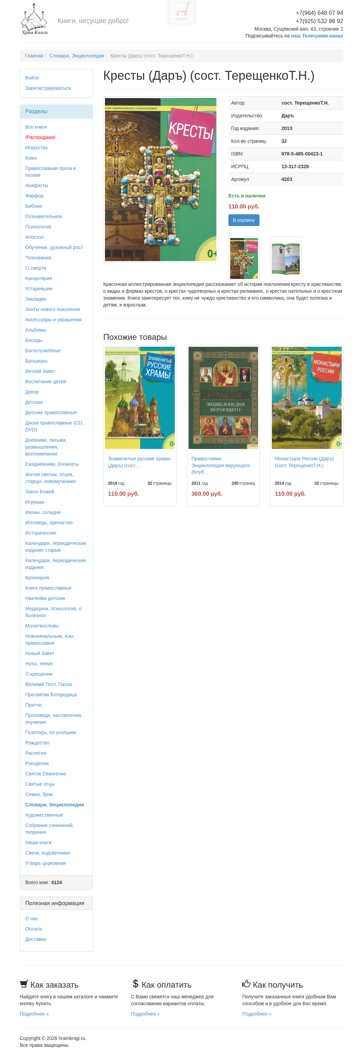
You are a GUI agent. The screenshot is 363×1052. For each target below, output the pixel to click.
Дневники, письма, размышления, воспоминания (46, 447)
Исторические (41, 533)
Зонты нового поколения (53, 309)
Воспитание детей (45, 381)
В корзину (244, 220)
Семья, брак (39, 794)
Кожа (31, 158)
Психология (38, 226)
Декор (32, 392)
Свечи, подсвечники (47, 853)
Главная (34, 55)
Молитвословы (42, 626)
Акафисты (36, 185)
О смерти (35, 268)
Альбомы (35, 330)
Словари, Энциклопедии (77, 55)
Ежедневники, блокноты (52, 464)
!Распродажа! (40, 137)
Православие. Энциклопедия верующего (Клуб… (221, 465)
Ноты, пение (39, 663)
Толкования (38, 257)
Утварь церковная (45, 863)
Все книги (36, 127)
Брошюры (36, 361)
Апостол (34, 237)
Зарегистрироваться (48, 88)
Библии (33, 206)
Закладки (35, 299)
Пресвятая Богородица (51, 694)
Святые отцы (40, 784)
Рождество (37, 742)
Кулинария (37, 577)
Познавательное (43, 216)
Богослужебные (43, 350)
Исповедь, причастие (49, 522)
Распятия (35, 753)
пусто (181, 18)
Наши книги (38, 842)
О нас (31, 918)
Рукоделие (37, 763)
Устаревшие (39, 288)
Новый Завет (39, 653)
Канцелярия (38, 278)
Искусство (36, 147)
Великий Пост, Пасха (48, 684)
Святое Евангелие (45, 773)
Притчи (33, 705)
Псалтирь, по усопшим (50, 732)
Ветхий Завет (40, 371)
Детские (34, 402)
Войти (32, 77)
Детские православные (51, 412)
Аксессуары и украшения (53, 319)
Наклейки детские (45, 598)
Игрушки (34, 502)
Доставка (35, 939)
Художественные (44, 815)
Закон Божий (39, 491)
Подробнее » (34, 1014)
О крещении (39, 674)
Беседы (34, 340)
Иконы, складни (43, 512)
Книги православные (48, 588)
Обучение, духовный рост (54, 247)
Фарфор (34, 195)
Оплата (33, 929)
